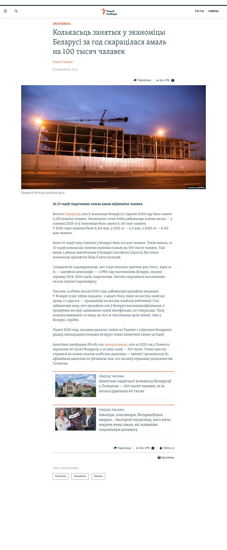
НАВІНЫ (213, 11)
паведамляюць (116, 344)
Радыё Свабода (63, 62)
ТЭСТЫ (199, 11)
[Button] (142, 80)
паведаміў (72, 214)
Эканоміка (62, 24)
